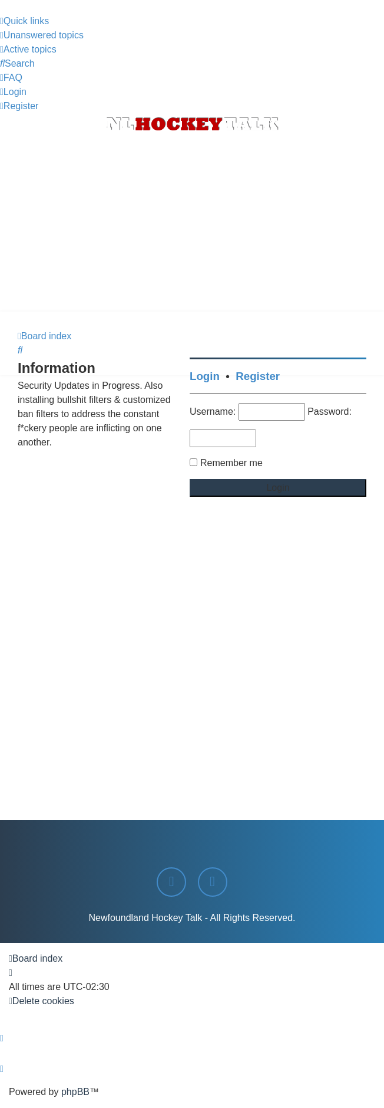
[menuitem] (42, 35)
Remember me (231, 463)
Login (205, 376)
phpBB (75, 1092)
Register (258, 376)
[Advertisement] (192, 223)
